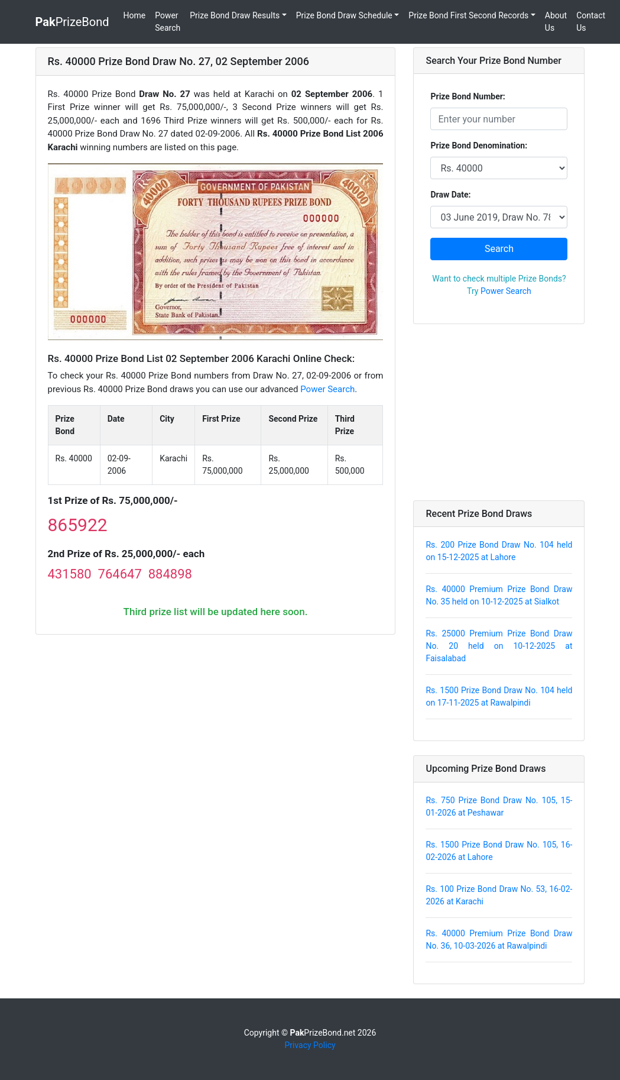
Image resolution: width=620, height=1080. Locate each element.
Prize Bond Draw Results (235, 15)
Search (499, 248)
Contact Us (590, 22)
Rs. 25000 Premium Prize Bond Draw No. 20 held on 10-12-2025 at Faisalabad (499, 646)
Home (135, 15)
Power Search (167, 22)
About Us (556, 22)
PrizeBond (72, 22)
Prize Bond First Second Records (468, 15)
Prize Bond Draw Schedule (344, 15)
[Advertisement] (499, 412)
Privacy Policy (309, 1045)
